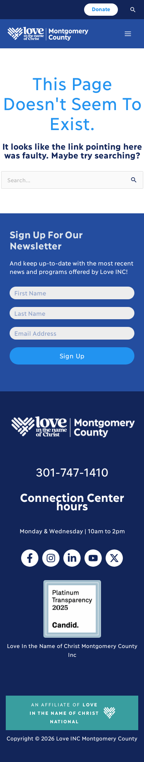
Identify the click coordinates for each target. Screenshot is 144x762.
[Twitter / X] (114, 558)
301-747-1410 (72, 471)
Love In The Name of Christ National (64, 712)
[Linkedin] (72, 558)
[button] (101, 9)
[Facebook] (29, 558)
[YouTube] (93, 558)
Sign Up (72, 355)
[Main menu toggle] (127, 33)
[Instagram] (51, 558)
